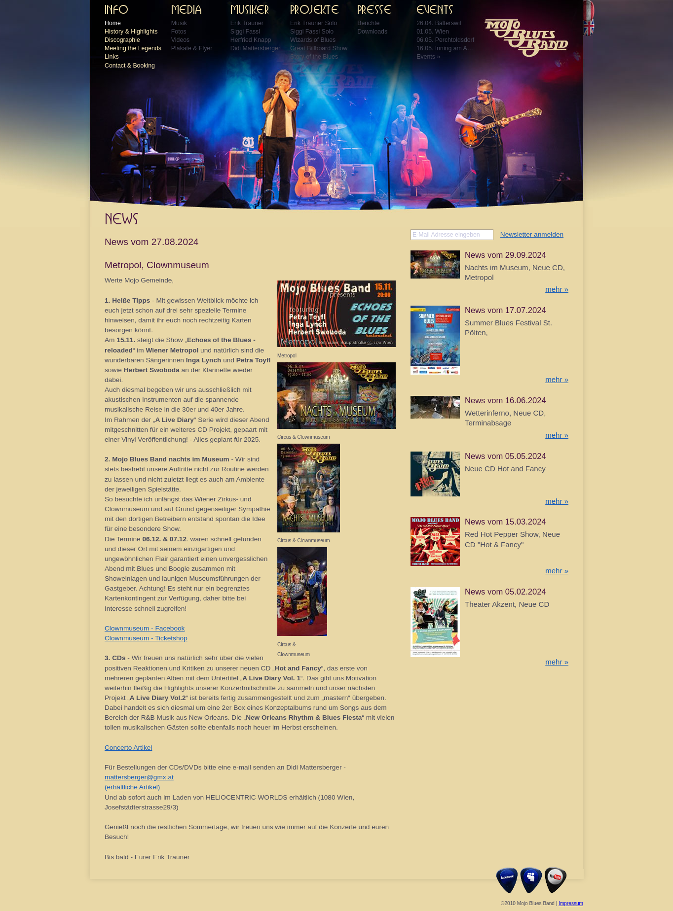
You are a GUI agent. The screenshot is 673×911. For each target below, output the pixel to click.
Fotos (179, 31)
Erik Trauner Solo (313, 23)
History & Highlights (131, 31)
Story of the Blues (314, 56)
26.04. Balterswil (438, 23)
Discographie (122, 39)
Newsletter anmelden (531, 234)
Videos (180, 39)
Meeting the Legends (133, 48)
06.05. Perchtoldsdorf (445, 39)
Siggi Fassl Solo (312, 31)
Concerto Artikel (128, 747)
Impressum (571, 903)
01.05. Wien (432, 31)
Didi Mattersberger (255, 48)
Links (112, 56)
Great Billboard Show (318, 48)
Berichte (368, 23)
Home (113, 23)
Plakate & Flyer (191, 48)
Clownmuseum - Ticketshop (146, 638)
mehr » (556, 289)
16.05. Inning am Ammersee (446, 48)
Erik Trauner (246, 23)
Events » (428, 56)
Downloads (372, 31)
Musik (179, 23)
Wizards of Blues (313, 39)
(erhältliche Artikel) (132, 787)
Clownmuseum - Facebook (145, 628)
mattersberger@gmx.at (139, 777)
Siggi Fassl (245, 31)
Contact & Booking (130, 65)
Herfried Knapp (250, 39)
